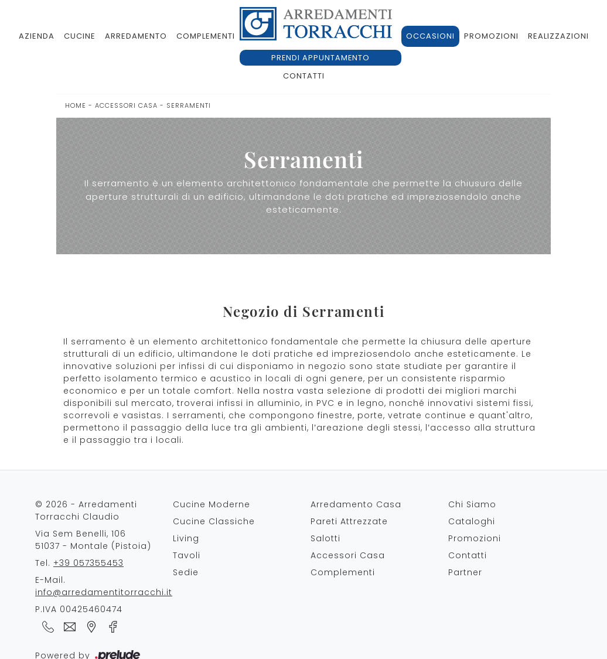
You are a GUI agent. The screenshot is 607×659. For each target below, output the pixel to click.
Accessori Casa (126, 105)
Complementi (205, 36)
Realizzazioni (558, 36)
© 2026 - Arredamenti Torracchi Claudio (86, 510)
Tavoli (186, 555)
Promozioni (491, 36)
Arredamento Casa (356, 504)
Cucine (80, 36)
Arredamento (136, 36)
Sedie (186, 572)
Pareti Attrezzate (349, 521)
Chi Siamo (472, 504)
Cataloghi (471, 521)
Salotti (325, 538)
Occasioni (430, 36)
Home (75, 105)
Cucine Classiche (214, 521)
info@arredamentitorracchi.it (103, 592)
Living (186, 538)
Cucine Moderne (211, 504)
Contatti (304, 75)
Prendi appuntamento (320, 58)
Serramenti (188, 105)
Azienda (36, 36)
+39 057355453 (88, 563)
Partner (465, 572)
